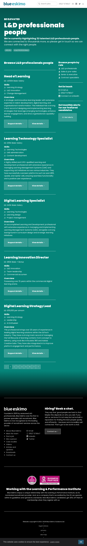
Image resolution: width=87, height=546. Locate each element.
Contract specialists (70, 77)
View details (38, 125)
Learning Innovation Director (26, 259)
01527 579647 (64, 4)
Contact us (10, 456)
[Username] (47, 4)
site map (43, 536)
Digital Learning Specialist (24, 202)
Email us (64, 90)
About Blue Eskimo (13, 432)
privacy (43, 532)
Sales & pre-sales (69, 71)
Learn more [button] (54, 542)
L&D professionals (69, 68)
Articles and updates (11, 449)
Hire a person (11, 440)
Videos (9, 446)
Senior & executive (69, 74)
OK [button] (81, 542)
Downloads (10, 454)
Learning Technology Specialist (28, 140)
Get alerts (67, 120)
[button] (83, 3)
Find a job (10, 438)
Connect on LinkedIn (70, 96)
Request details (16, 125)
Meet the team (12, 435)
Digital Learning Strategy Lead (27, 307)
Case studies (11, 443)
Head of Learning (17, 76)
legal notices (43, 527)
